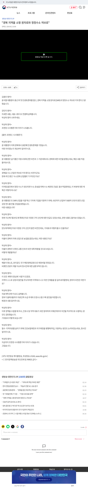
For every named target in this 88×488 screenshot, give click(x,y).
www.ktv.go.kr (41, 356)
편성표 (69, 12)
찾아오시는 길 (68, 469)
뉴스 (18, 12)
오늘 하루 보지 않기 (19, 486)
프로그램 (31, 12)
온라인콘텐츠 (50, 12)
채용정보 (36, 469)
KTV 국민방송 (6, 6)
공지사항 (20, 469)
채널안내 (52, 469)
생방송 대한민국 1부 (8, 18)
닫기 (72, 486)
